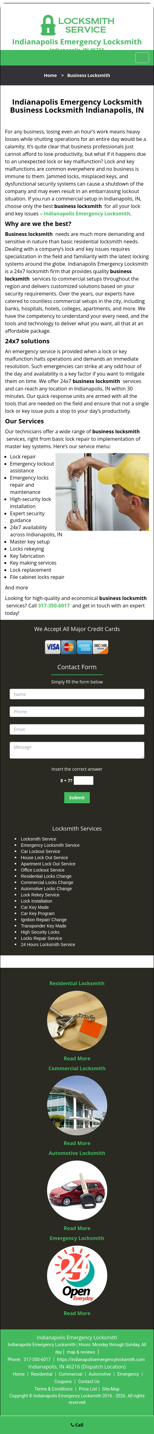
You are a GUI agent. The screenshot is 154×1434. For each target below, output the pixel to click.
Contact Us (89, 1381)
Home (50, 75)
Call (77, 1425)
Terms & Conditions (54, 1389)
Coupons (63, 1381)
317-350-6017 (54, 605)
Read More (77, 1058)
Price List (88, 1389)
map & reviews (81, 1352)
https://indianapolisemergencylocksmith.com (101, 1359)
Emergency (128, 1374)
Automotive (100, 1374)
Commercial (70, 1374)
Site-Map (110, 1389)
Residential (42, 1374)
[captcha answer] (84, 780)
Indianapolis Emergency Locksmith (87, 213)
